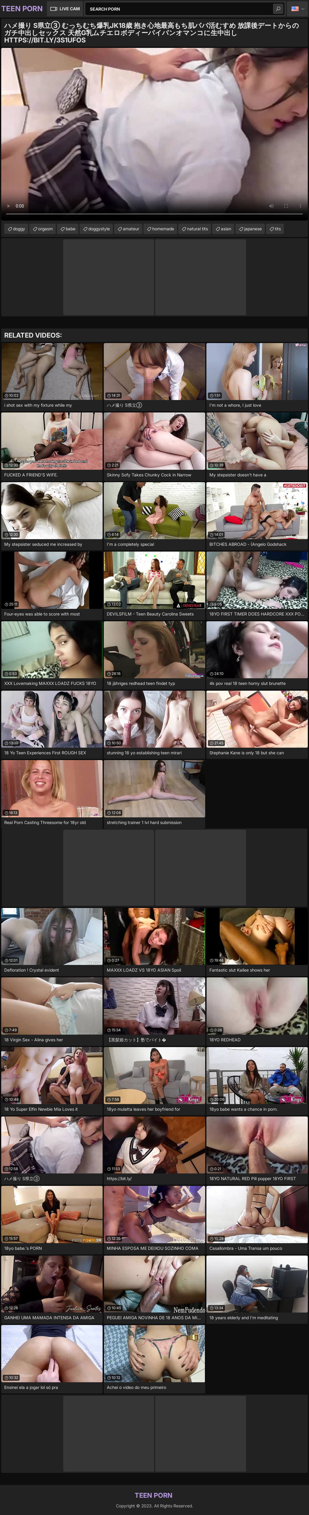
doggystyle (99, 228)
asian (226, 228)
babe (70, 228)
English (297, 8)
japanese (253, 228)
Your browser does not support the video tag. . (154, 134)
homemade (163, 228)
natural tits (197, 228)
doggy (19, 228)
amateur (131, 228)
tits (278, 228)
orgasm (45, 228)
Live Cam (70, 8)
